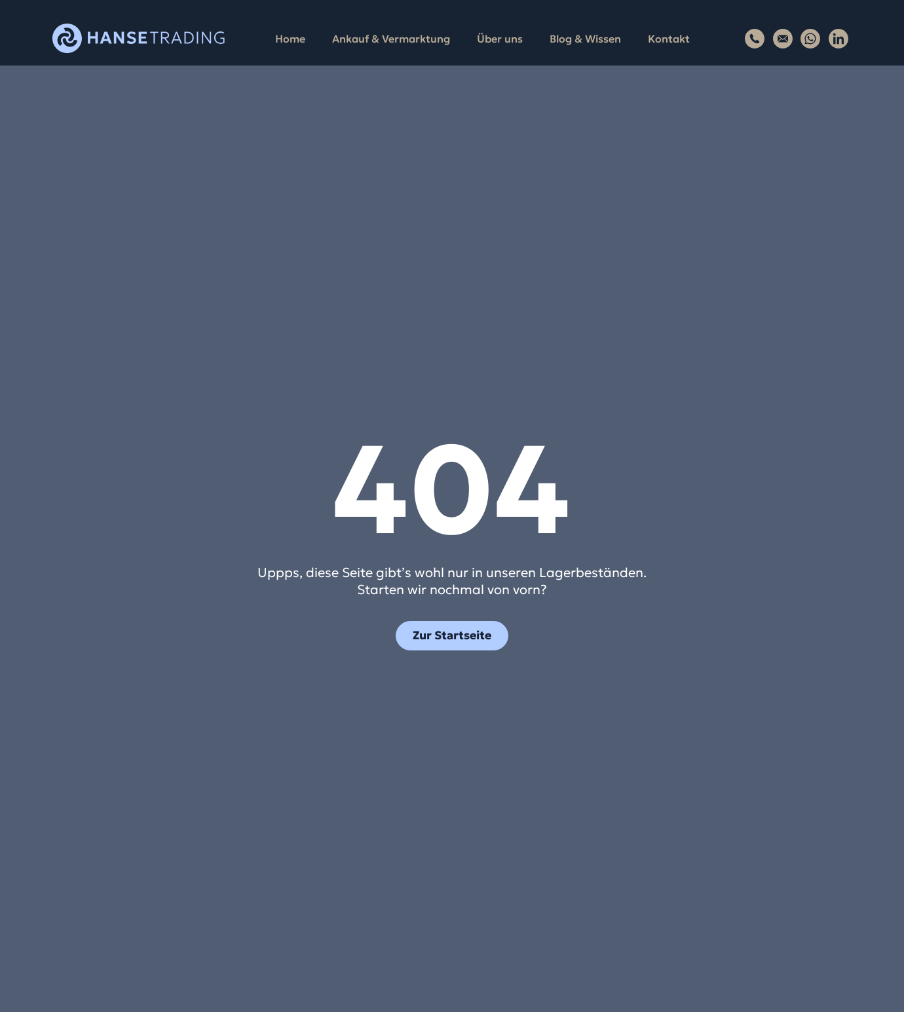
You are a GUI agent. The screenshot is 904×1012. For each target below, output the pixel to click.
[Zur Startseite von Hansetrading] (138, 38)
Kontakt (669, 38)
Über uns (500, 38)
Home (290, 38)
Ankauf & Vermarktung (391, 38)
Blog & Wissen (585, 38)
